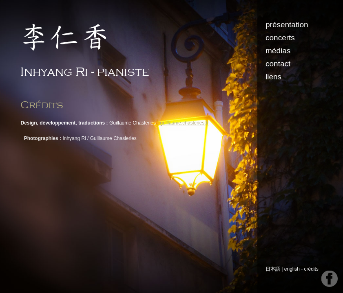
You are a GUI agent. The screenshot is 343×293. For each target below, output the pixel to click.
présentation (287, 24)
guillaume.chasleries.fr (185, 123)
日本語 (273, 269)
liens (274, 76)
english (293, 269)
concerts (281, 37)
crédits (312, 269)
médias (278, 50)
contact (278, 63)
